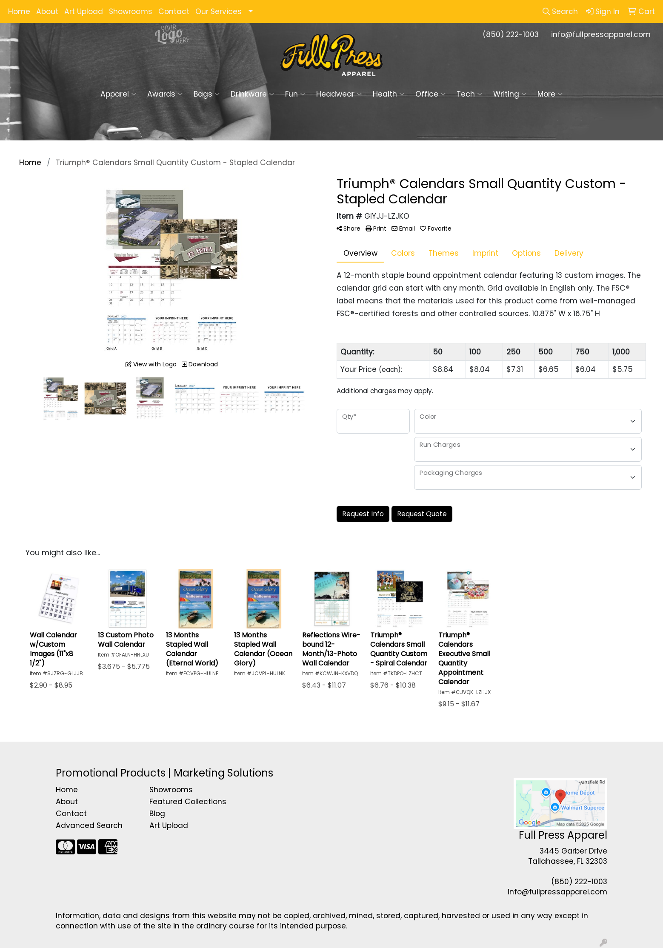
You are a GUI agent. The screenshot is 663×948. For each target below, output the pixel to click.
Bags (207, 94)
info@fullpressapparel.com (601, 34)
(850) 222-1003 (511, 34)
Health (388, 94)
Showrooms (130, 11)
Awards (165, 94)
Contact (173, 11)
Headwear (339, 94)
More (550, 94)
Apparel (118, 94)
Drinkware (252, 94)
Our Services (218, 11)
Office (430, 94)
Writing (509, 94)
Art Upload (83, 11)
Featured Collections (187, 802)
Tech (469, 94)
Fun (295, 94)
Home (19, 11)
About (47, 11)
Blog (157, 813)
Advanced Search (89, 825)
